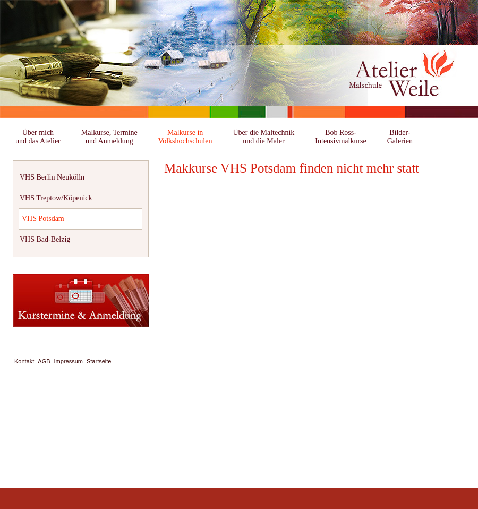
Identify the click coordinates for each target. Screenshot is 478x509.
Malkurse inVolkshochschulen (185, 137)
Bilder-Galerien (400, 137)
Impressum (68, 361)
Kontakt (24, 361)
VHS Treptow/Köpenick (56, 198)
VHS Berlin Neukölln (52, 177)
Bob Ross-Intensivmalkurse (340, 137)
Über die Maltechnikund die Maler (263, 137)
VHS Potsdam (43, 219)
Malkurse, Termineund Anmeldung (109, 137)
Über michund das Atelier (38, 137)
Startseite (99, 361)
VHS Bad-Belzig (45, 239)
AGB (44, 361)
